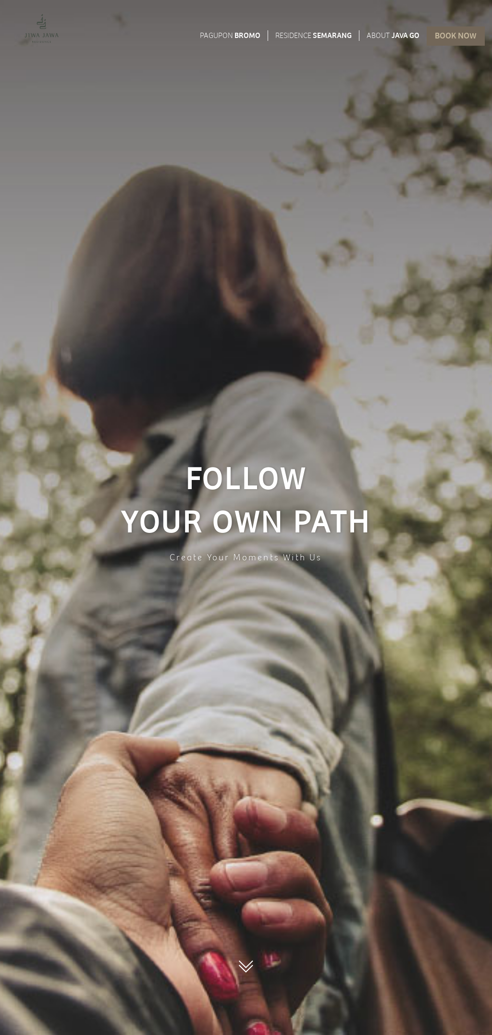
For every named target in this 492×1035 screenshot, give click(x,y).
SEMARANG (313, 36)
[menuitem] (41, 28)
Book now (456, 36)
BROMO (230, 36)
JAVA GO (393, 36)
